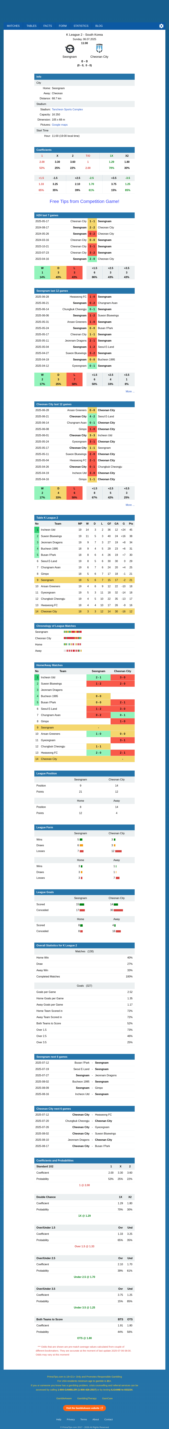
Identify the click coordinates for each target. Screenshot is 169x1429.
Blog (99, 26)
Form (63, 26)
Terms (83, 1419)
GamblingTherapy (87, 1398)
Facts (47, 26)
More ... (130, 391)
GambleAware (64, 1398)
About (95, 1419)
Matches (13, 26)
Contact (108, 1419)
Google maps (60, 124)
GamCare (107, 1398)
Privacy (71, 1419)
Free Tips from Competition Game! (84, 201)
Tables (31, 26)
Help (58, 1419)
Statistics (81, 26)
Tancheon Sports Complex (67, 109)
